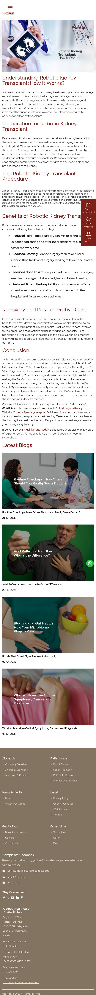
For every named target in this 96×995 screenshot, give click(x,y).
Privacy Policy (60, 798)
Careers (9, 837)
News (8, 798)
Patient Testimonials (64, 775)
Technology (59, 832)
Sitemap (58, 814)
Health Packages (62, 769)
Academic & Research (17, 775)
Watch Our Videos (15, 803)
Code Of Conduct (63, 803)
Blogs (56, 843)
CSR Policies (60, 809)
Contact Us (11, 843)
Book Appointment (15, 832)
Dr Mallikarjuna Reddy (69, 408)
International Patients (65, 780)
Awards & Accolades (16, 769)
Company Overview (16, 764)
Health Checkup (88, 223)
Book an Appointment (88, 208)
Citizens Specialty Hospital (29, 412)
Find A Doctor (88, 238)
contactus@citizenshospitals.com (28, 870)
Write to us (14, 882)
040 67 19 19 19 (16, 876)
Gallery (57, 837)
